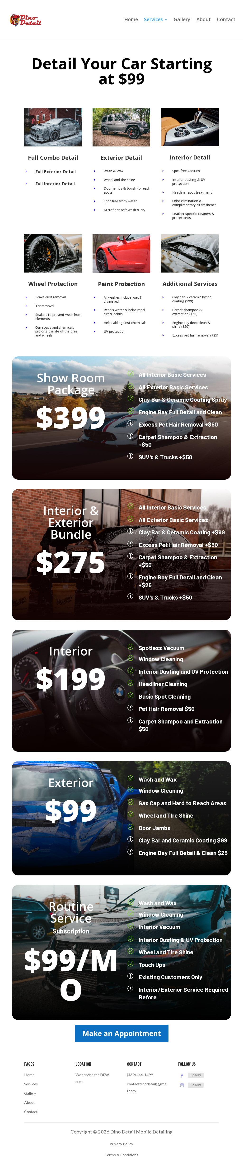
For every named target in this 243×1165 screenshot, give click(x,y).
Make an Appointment (121, 1033)
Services (153, 20)
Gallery (182, 20)
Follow (196, 1075)
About (203, 20)
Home (131, 20)
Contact (226, 20)
